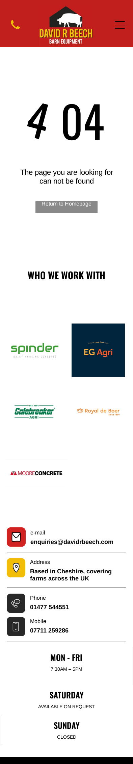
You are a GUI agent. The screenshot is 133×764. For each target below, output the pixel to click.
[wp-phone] (15, 30)
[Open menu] (120, 25)
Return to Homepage (66, 204)
